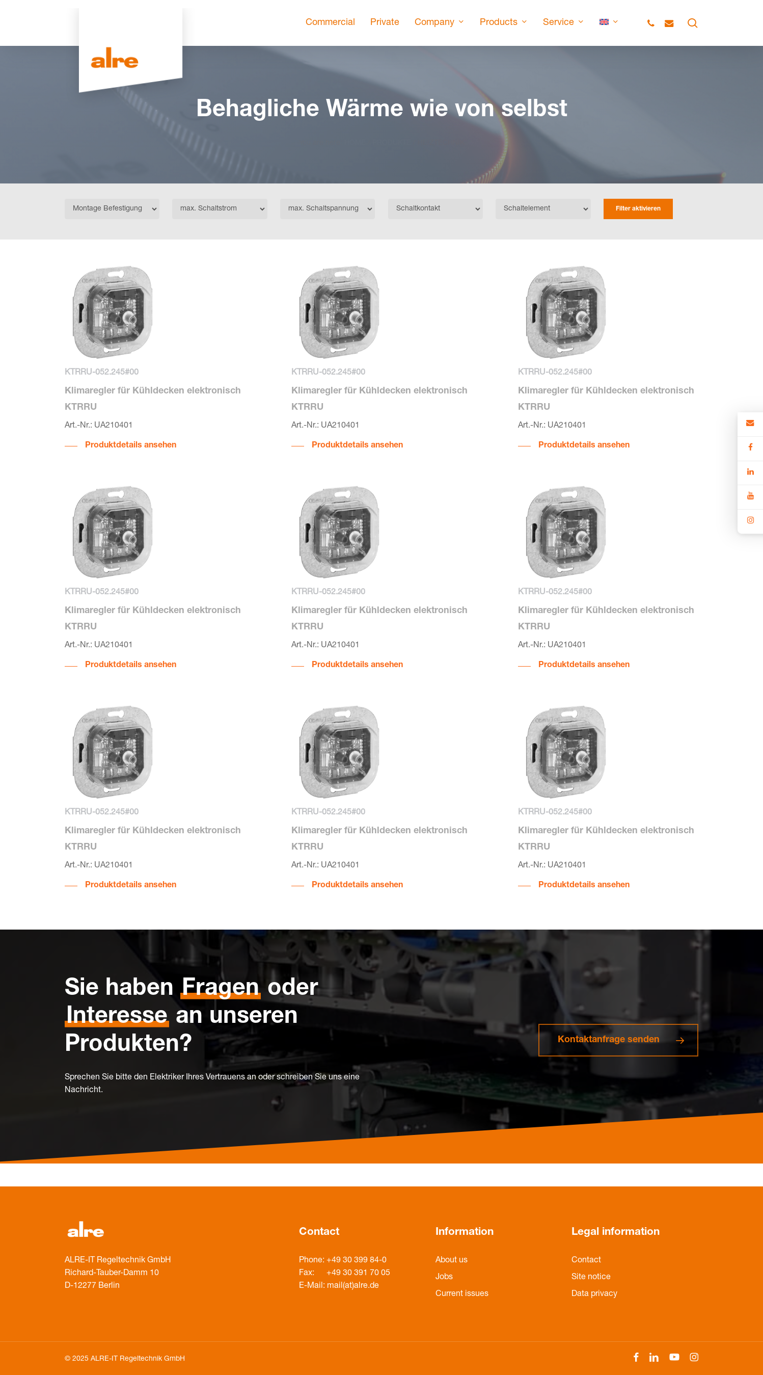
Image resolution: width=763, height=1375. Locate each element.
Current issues (461, 1294)
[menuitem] (609, 23)
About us (451, 1261)
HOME (355, 131)
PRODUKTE (391, 131)
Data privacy (594, 1294)
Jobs (444, 1278)
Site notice (591, 1278)
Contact (586, 1261)
